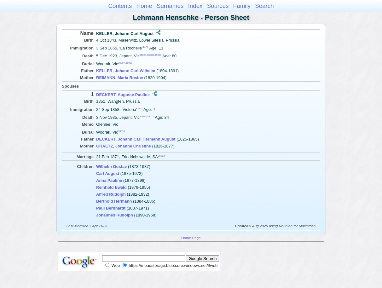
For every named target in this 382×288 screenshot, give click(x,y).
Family (242, 6)
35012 (161, 155)
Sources (218, 6)
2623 (139, 108)
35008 (150, 55)
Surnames (170, 6)
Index (195, 6)
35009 (158, 55)
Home (144, 6)
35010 (143, 116)
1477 (145, 47)
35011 (150, 116)
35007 (143, 55)
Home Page (191, 238)
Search (264, 6)
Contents (120, 6)
